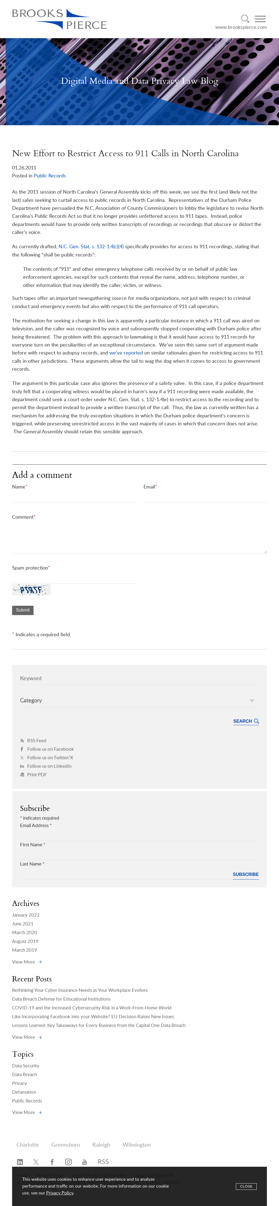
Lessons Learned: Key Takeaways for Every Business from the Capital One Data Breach (99, 1025)
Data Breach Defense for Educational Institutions (61, 999)
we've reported (126, 353)
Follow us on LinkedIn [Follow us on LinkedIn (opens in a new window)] (45, 766)
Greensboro (65, 1145)
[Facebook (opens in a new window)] (52, 1162)
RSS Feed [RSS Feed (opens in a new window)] (33, 740)
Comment (24, 517)
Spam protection (31, 568)
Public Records (50, 176)
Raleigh (101, 1145)
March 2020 (24, 932)
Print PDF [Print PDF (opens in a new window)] (33, 774)
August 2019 (25, 941)
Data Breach (24, 1074)
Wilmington (137, 1145)
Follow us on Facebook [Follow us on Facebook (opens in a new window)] (47, 749)
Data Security (25, 1065)
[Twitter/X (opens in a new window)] (36, 1162)
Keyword (31, 678)
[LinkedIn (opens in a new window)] (19, 1162)
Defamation (24, 1092)
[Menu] (260, 18)
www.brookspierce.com (241, 27)
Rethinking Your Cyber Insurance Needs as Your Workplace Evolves (80, 990)
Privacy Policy (59, 1193)
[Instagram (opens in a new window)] (68, 1162)
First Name (32, 844)
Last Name (32, 864)
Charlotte (27, 1145)
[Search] (245, 19)
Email (150, 487)
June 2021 (23, 924)
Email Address (36, 825)
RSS (103, 1162)
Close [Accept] (246, 1186)
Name (19, 487)
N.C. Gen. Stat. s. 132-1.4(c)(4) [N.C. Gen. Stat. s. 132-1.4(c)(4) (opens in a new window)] (91, 246)
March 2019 (24, 950)
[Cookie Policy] (139, 1186)
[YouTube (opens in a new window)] (84, 1162)
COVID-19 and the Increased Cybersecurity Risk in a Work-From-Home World (92, 1008)
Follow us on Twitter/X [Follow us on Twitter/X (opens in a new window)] (46, 757)
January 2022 (26, 915)
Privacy (19, 1083)
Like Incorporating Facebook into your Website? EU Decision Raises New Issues (93, 1016)
